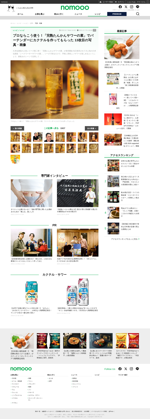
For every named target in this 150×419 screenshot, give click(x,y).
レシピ (97, 14)
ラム (13, 389)
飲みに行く (59, 14)
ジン (29, 389)
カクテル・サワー (54, 274)
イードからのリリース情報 (99, 411)
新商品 (74, 378)
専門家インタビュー (54, 175)
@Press (111, 411)
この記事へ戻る (54, 128)
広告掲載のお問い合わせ (63, 411)
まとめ (51, 378)
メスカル (15, 398)
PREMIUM (116, 14)
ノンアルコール (17, 395)
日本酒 (14, 378)
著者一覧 (37, 411)
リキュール (15, 387)
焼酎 (29, 378)
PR (54, 225)
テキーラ (31, 392)
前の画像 (18, 128)
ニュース (78, 14)
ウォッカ (15, 392)
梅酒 (29, 387)
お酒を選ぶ (39, 14)
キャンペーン (76, 384)
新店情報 (75, 381)
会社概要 (86, 411)
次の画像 (90, 128)
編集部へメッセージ (48, 411)
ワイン (30, 381)
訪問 (50, 381)
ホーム (20, 14)
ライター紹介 (123, 375)
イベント (75, 387)
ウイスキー (15, 384)
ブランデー (31, 384)
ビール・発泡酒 (17, 381)
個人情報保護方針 (77, 411)
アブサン (15, 403)
